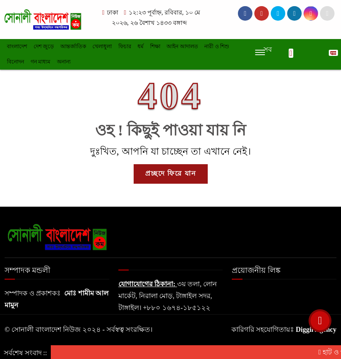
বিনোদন (15, 62)
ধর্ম (140, 46)
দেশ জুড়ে (44, 46)
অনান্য (64, 62)
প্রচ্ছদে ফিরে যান (170, 173)
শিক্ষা (155, 46)
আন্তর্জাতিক (73, 46)
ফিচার (124, 46)
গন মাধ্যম (41, 62)
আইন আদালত (182, 46)
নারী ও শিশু (216, 46)
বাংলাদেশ (17, 46)
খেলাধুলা (102, 46)
